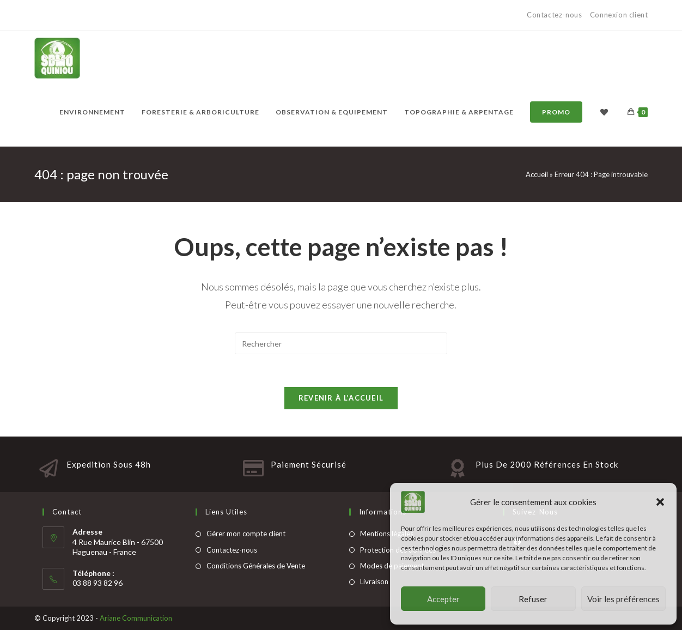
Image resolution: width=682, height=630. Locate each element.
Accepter (443, 599)
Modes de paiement (392, 565)
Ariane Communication (136, 618)
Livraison (374, 581)
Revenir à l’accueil (341, 397)
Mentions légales (386, 533)
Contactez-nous (555, 14)
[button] (660, 501)
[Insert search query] (341, 343)
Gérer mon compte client (245, 533)
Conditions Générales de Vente (255, 565)
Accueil (537, 174)
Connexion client (619, 14)
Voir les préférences (623, 599)
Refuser (533, 599)
